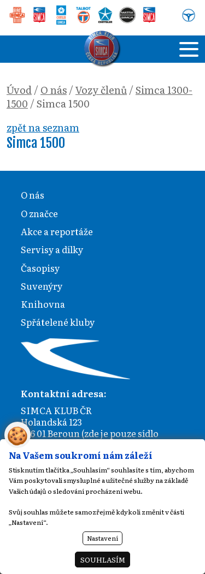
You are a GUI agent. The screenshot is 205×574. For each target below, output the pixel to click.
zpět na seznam (43, 127)
